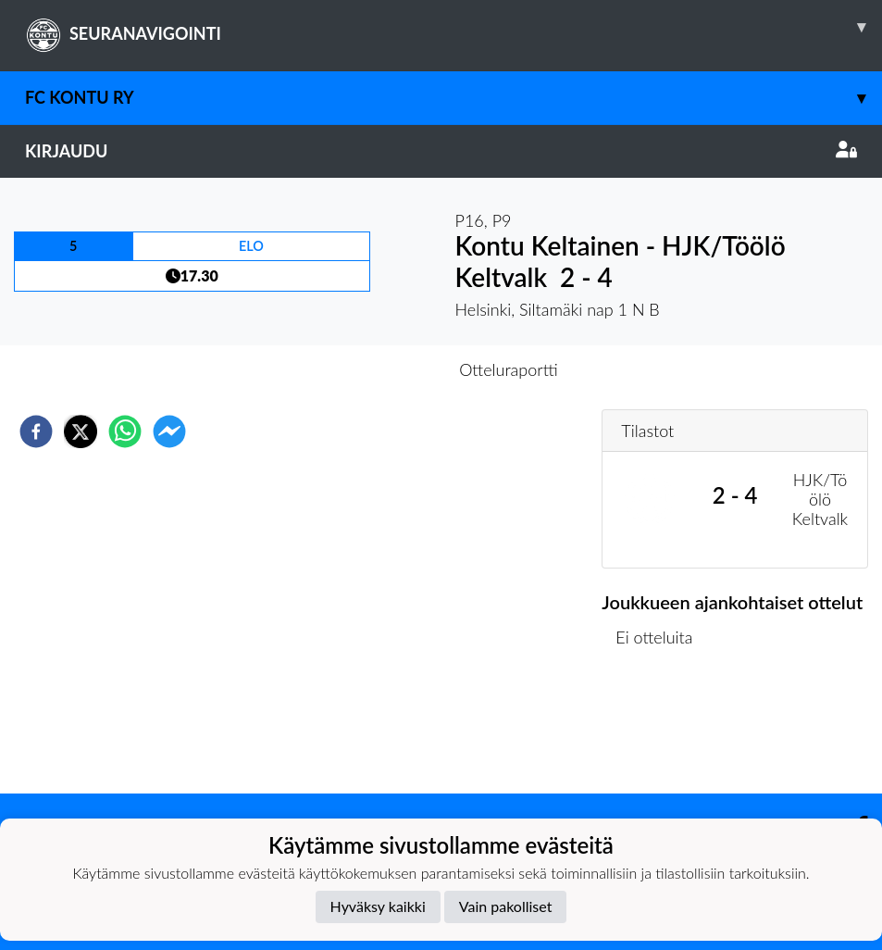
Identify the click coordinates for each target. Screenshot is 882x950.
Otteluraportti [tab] (508, 369)
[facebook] (36, 431)
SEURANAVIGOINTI (453, 27)
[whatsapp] (125, 431)
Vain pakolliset (506, 906)
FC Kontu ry (453, 97)
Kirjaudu (441, 151)
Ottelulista (661, 731)
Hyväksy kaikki (378, 906)
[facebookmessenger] (169, 431)
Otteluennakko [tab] (376, 369)
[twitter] (80, 431)
